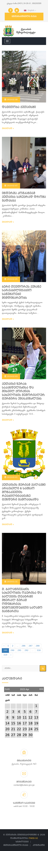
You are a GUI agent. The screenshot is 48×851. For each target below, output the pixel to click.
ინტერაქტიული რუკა (24, 16)
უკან (7, 688)
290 (12, 650)
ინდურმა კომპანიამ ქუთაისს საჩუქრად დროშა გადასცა (24, 197)
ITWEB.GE (33, 838)
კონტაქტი (39, 845)
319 (5, 655)
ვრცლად (8, 128)
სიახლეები (22, 841)
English (30, 10)
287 (31, 645)
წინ (41, 688)
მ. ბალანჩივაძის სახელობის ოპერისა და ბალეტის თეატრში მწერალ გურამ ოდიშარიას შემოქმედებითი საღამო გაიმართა (22, 600)
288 (38, 645)
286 (23, 645)
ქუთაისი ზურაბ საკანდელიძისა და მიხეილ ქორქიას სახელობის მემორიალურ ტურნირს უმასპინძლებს (23, 391)
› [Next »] (10, 655)
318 (39, 650)
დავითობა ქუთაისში (19, 107)
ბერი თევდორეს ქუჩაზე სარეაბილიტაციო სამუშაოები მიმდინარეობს (21, 292)
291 (19, 650)
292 (26, 650)
